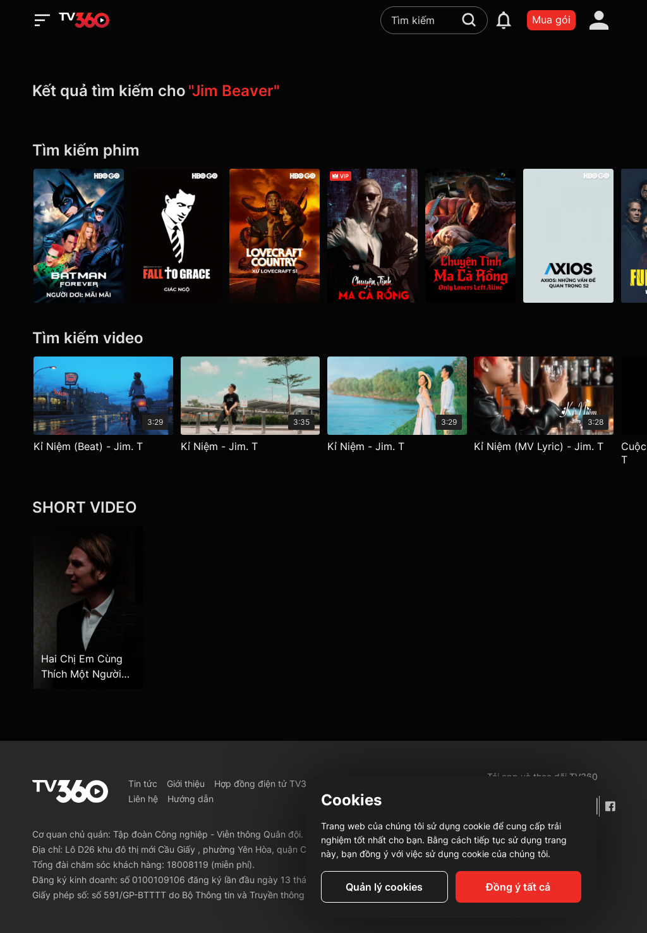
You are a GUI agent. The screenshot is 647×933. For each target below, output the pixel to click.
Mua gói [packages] (551, 19)
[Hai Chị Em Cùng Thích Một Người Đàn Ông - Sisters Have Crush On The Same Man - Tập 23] (88, 607)
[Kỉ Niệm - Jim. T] (250, 407)
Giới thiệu (186, 783)
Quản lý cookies (384, 887)
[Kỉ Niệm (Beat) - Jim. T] (103, 407)
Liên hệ (143, 798)
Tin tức (142, 783)
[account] (599, 20)
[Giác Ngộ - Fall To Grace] (176, 236)
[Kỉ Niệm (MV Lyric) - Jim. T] (544, 407)
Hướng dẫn (190, 798)
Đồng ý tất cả (518, 887)
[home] (84, 20)
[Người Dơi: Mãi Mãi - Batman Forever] (78, 236)
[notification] (503, 20)
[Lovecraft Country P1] (274, 236)
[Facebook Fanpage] (610, 806)
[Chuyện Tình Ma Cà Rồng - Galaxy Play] (470, 236)
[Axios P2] (568, 236)
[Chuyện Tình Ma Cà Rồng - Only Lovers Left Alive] (372, 236)
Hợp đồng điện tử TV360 (266, 783)
